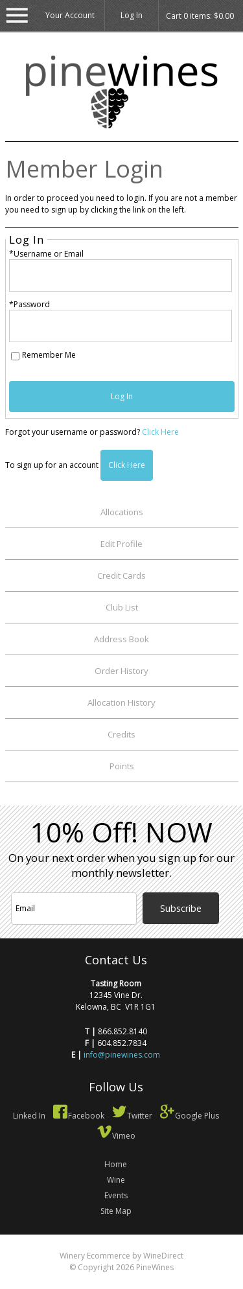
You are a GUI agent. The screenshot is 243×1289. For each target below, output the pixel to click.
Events (116, 1195)
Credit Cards (121, 575)
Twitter (131, 1115)
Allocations (121, 512)
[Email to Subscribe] (74, 908)
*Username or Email (46, 253)
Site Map (116, 1210)
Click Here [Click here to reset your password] (160, 431)
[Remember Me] (15, 356)
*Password (29, 304)
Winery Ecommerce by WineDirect (121, 1255)
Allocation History (121, 702)
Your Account (70, 15)
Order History (121, 671)
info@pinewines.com (122, 1054)
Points (122, 766)
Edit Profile (121, 544)
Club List (122, 607)
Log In (132, 15)
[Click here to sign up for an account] (126, 465)
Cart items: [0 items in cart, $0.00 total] (200, 16)
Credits (121, 734)
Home (115, 1164)
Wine (116, 1179)
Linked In (29, 1115)
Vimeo (116, 1135)
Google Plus (189, 1115)
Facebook (78, 1115)
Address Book (121, 639)
